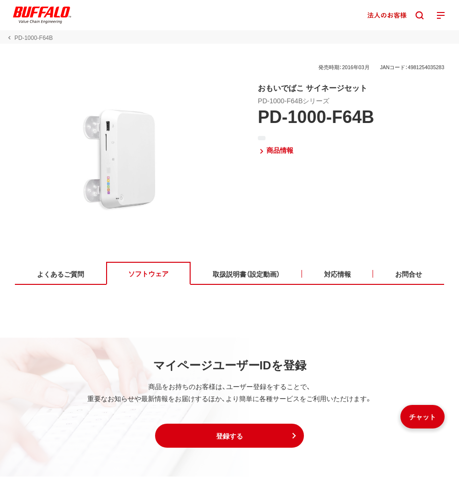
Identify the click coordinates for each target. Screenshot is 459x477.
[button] (229, 436)
